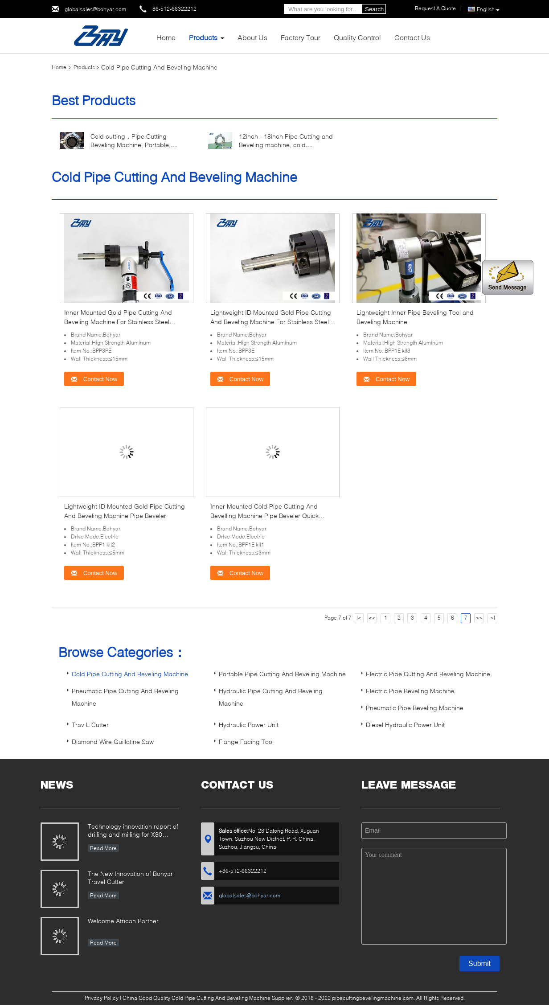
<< (372, 617)
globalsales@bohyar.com (95, 9)
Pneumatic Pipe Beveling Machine (414, 707)
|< (358, 617)
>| (492, 617)
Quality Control (357, 37)
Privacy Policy (102, 998)
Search (374, 9)
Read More (103, 848)
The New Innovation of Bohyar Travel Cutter (130, 877)
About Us (252, 37)
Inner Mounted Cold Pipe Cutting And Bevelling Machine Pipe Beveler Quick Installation (264, 515)
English (488, 9)
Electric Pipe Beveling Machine (410, 691)
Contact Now (94, 379)
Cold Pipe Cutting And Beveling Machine (130, 674)
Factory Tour (300, 37)
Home (166, 37)
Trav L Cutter (90, 724)
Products (203, 37)
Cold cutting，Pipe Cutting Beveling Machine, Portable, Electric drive (130, 144)
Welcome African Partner (123, 921)
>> (479, 617)
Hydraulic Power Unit (249, 724)
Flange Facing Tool (246, 741)
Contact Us (412, 37)
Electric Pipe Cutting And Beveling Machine (428, 674)
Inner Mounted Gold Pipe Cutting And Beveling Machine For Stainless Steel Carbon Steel (118, 321)
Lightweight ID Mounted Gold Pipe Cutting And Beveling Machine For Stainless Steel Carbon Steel (270, 321)
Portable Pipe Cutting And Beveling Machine (282, 674)
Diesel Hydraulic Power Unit (405, 724)
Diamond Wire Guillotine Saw (113, 741)
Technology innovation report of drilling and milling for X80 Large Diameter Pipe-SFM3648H (133, 831)
